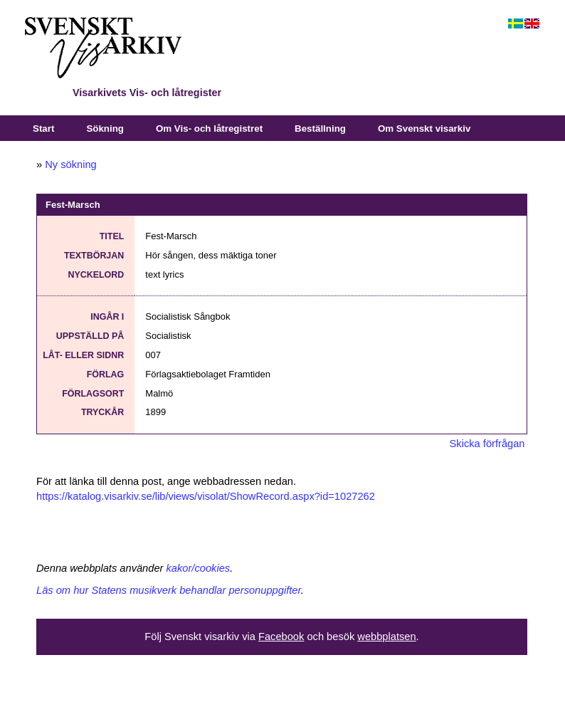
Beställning (320, 128)
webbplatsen (386, 636)
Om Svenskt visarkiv (424, 128)
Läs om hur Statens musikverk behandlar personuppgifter (168, 590)
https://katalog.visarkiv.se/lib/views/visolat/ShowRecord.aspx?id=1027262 (205, 496)
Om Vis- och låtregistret (209, 128)
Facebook (281, 636)
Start (43, 128)
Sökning (105, 128)
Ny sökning (71, 164)
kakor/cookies (199, 568)
